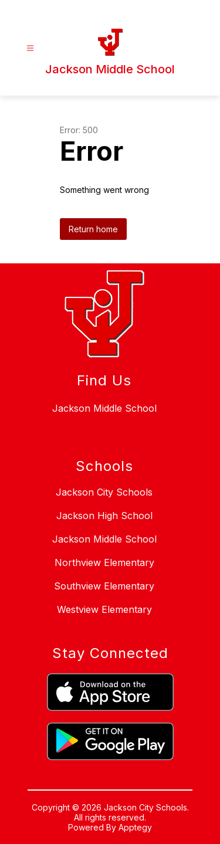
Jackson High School (104, 515)
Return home (93, 229)
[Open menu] (30, 48)
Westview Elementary (104, 609)
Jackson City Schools (104, 492)
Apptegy (135, 827)
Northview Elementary (104, 562)
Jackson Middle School (104, 539)
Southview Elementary (104, 586)
